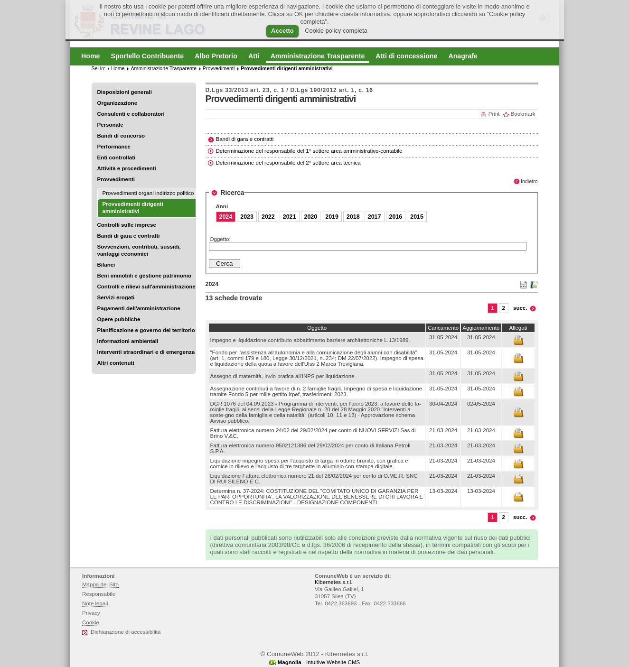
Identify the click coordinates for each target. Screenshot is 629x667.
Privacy (91, 613)
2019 (331, 216)
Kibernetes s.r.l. (333, 582)
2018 (353, 216)
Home (117, 68)
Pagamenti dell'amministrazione (138, 308)
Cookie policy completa (336, 30)
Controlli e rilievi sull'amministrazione (146, 286)
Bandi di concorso (121, 136)
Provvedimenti (116, 179)
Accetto (282, 30)
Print (494, 114)
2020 (311, 216)
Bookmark (523, 114)
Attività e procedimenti (126, 168)
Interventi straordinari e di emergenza (146, 352)
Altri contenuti (115, 363)
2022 (268, 216)
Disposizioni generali (124, 92)
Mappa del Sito (100, 584)
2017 (374, 216)
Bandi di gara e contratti (128, 236)
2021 (289, 216)
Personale (110, 125)
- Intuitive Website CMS (319, 662)
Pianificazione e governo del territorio (146, 330)
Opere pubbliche (119, 319)
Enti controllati (116, 157)
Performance (114, 146)
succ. (520, 308)
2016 (396, 216)
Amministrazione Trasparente (163, 68)
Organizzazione (117, 103)
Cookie (90, 622)
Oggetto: (220, 239)
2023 (246, 216)
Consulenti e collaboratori (131, 114)
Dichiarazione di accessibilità (125, 632)
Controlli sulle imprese (126, 225)
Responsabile (98, 594)
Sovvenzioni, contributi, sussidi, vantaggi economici (139, 250)
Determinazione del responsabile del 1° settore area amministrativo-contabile (309, 151)
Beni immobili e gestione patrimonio (144, 275)
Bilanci (106, 265)
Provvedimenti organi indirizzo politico (148, 193)
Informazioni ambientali (128, 341)
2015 (416, 216)
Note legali (95, 603)
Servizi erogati (116, 297)
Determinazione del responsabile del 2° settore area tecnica (288, 163)
